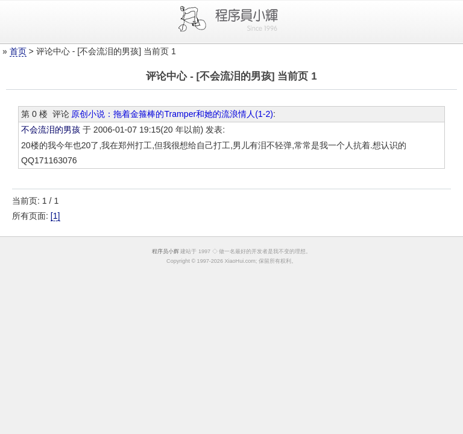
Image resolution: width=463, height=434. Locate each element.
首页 (18, 51)
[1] (55, 216)
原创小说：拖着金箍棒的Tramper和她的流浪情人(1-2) (172, 114)
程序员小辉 (165, 251)
